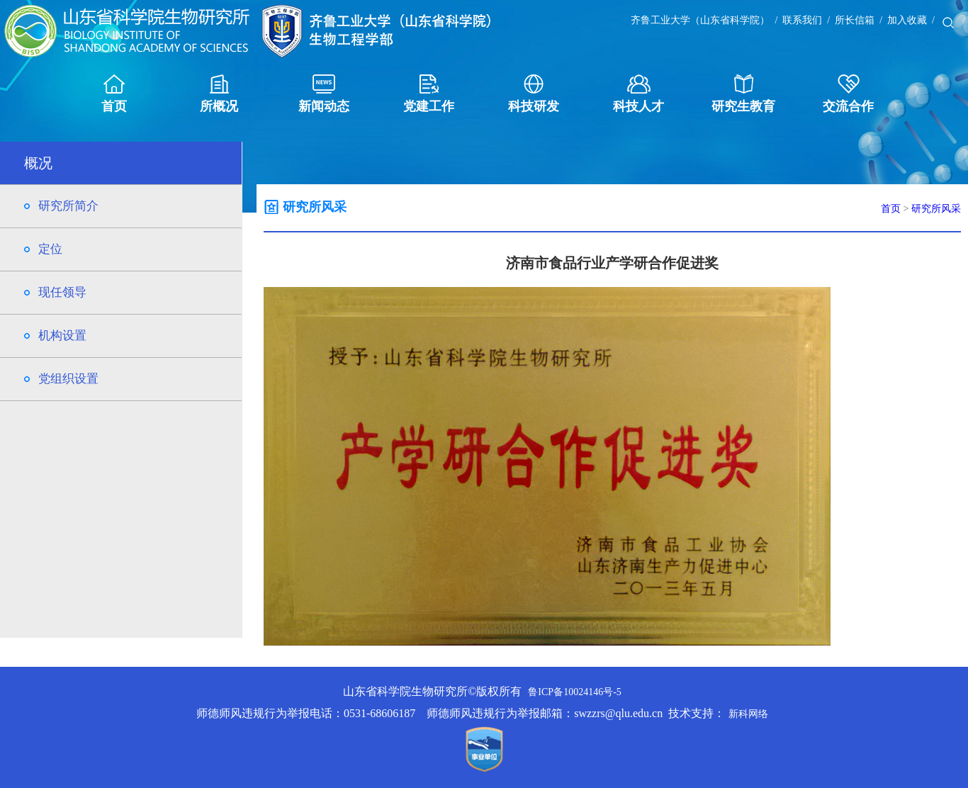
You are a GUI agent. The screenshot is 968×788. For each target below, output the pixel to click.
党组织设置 (68, 378)
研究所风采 (936, 208)
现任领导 (62, 292)
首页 (114, 93)
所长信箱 (854, 20)
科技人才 (638, 93)
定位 (50, 249)
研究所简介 (68, 206)
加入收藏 (907, 20)
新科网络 (748, 714)
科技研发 (533, 93)
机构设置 (62, 335)
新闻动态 (323, 93)
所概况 (219, 93)
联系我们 (802, 20)
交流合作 (848, 93)
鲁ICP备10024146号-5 (574, 692)
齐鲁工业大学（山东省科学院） (700, 20)
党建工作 (428, 93)
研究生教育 (743, 93)
